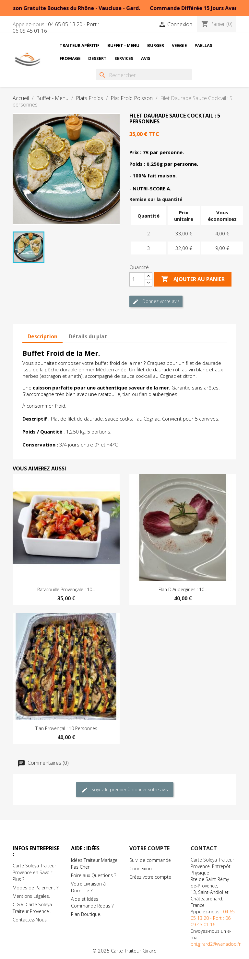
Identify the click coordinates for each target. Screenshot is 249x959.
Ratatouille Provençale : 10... (66, 589)
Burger (155, 45)
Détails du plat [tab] (88, 336)
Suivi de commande (150, 860)
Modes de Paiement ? (35, 888)
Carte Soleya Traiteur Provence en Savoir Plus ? (34, 872)
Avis (145, 58)
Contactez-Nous (30, 920)
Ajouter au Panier (193, 279)
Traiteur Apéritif (80, 45)
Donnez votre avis (156, 301)
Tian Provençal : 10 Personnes (66, 728)
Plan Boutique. (86, 914)
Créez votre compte (150, 877)
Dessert (97, 58)
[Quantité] (137, 279)
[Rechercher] (144, 75)
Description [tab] (42, 336)
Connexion (140, 868)
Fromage (70, 58)
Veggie (179, 45)
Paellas (203, 45)
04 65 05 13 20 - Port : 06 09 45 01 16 (56, 27)
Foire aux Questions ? (93, 875)
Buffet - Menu (123, 45)
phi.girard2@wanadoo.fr (216, 944)
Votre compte (149, 848)
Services (123, 58)
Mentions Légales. (31, 896)
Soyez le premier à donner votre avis (124, 789)
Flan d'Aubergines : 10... (183, 589)
